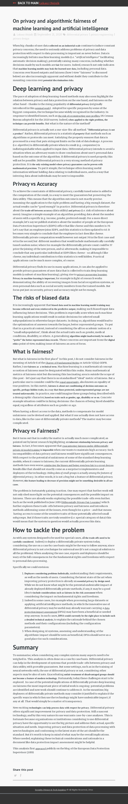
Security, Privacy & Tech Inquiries (50, 800)
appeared (41, 756)
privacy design (40, 46)
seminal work (43, 115)
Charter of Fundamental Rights (65, 370)
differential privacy (81, 42)
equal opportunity (70, 389)
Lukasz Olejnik (49, 3)
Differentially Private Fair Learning (83, 509)
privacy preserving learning (94, 281)
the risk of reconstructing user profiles (81, 123)
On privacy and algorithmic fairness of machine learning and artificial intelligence (64, 28)
